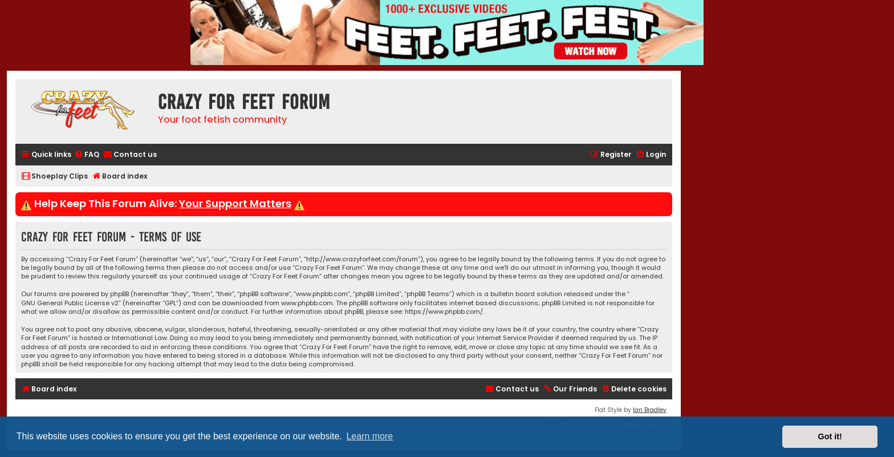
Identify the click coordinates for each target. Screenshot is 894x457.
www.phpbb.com (307, 303)
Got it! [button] (830, 436)
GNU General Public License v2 (70, 303)
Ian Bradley (650, 410)
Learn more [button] (369, 436)
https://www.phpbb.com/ (444, 312)
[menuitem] (86, 155)
